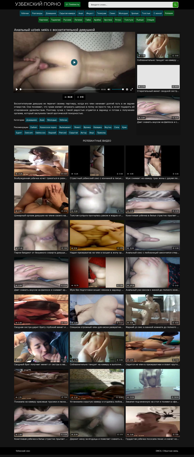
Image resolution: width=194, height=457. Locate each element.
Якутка (108, 128)
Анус (91, 133)
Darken (33, 128)
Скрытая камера (67, 14)
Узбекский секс (23, 453)
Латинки (78, 21)
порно (39, 4)
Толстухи (128, 21)
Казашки (169, 14)
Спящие (150, 21)
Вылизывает (65, 128)
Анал (81, 14)
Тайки (88, 21)
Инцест (89, 14)
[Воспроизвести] (17, 90)
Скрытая (73, 133)
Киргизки (43, 21)
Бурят (19, 133)
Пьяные (140, 21)
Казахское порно (48, 128)
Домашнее (51, 14)
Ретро (118, 21)
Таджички (55, 21)
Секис (112, 14)
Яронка (87, 128)
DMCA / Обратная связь (167, 453)
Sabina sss (40, 133)
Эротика (108, 21)
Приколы (101, 133)
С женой (158, 14)
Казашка (97, 128)
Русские (67, 21)
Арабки (97, 21)
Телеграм (101, 14)
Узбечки (25, 14)
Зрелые (134, 14)
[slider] (60, 90)
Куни (124, 128)
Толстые (146, 14)
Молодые (123, 14)
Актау (83, 133)
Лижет (77, 128)
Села (116, 128)
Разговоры (37, 14)
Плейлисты (77, 4)
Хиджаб (52, 133)
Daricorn (29, 133)
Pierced (62, 133)
